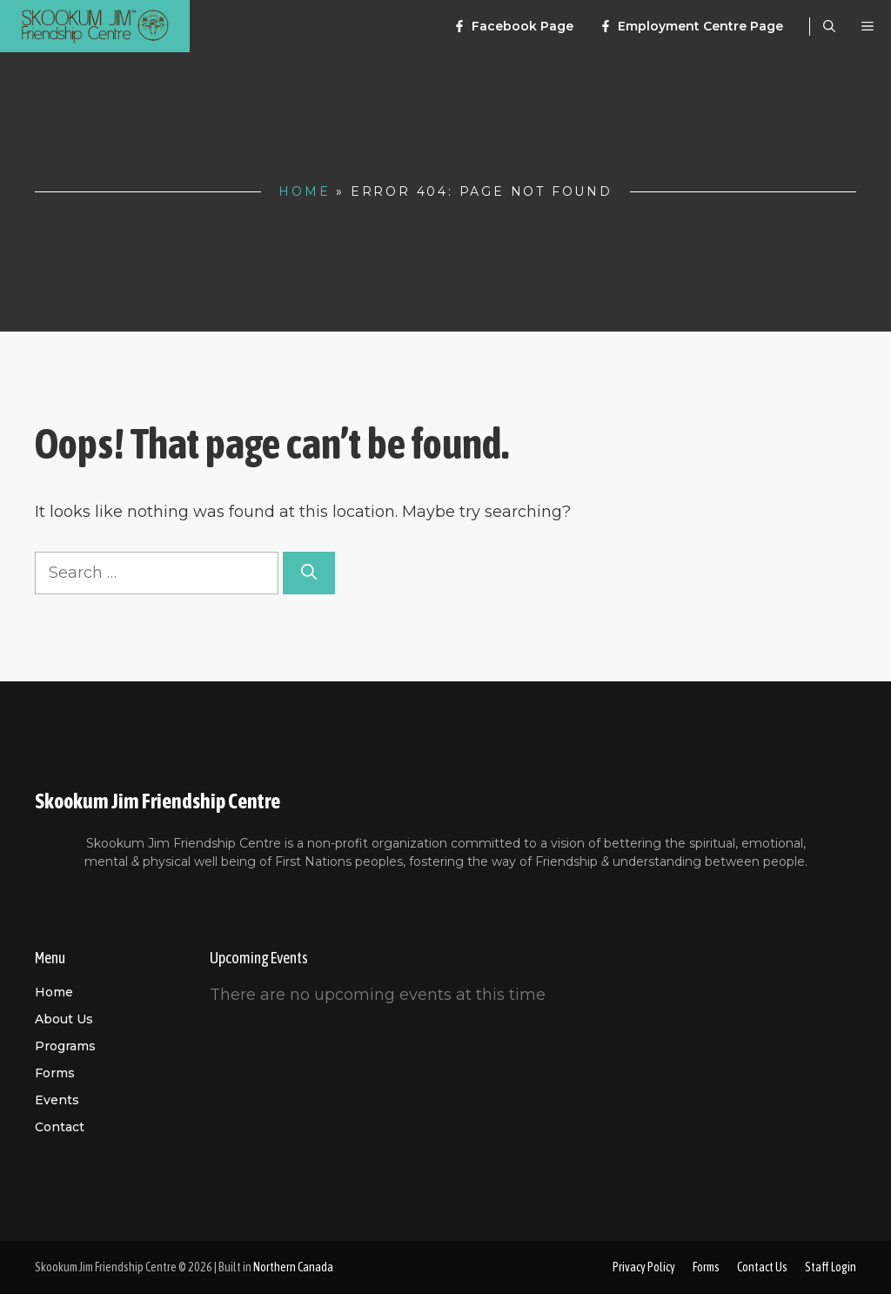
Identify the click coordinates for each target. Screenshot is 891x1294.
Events (57, 1100)
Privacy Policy (644, 1267)
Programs (65, 1046)
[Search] (309, 573)
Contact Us (762, 1267)
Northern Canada (293, 1267)
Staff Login (830, 1267)
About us (64, 1019)
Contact (59, 1127)
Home (304, 191)
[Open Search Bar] (829, 26)
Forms (55, 1073)
